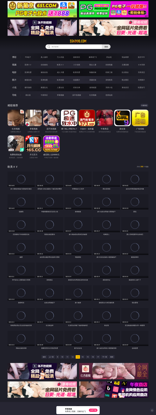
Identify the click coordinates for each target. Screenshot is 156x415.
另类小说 (109, 87)
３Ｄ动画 (76, 64)
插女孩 (28, 95)
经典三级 (109, 72)
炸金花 (109, 57)
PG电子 (28, 57)
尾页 (111, 357)
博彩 (14, 57)
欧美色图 (60, 80)
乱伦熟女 (125, 72)
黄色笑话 (125, 87)
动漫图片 (76, 80)
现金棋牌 (125, 57)
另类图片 (141, 80)
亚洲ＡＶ (28, 64)
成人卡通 (60, 72)
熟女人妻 (92, 64)
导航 (14, 95)
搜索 (106, 47)
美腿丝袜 (92, 80)
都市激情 (28, 87)
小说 (14, 87)
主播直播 (125, 64)
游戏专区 (76, 57)
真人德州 (44, 57)
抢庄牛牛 (141, 57)
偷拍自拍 (44, 72)
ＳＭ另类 (141, 64)
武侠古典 (76, 87)
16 (93, 357)
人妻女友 (60, 87)
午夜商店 (44, 95)
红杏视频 (92, 95)
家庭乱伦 (44, 87)
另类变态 (141, 72)
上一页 (51, 357)
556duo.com (78, 41)
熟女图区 (125, 80)
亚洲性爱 (28, 72)
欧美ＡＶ (60, 64)
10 (62, 357)
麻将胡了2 (93, 57)
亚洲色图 (44, 80)
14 (82, 357)
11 (67, 357)
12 (72, 357)
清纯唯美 (109, 80)
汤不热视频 (76, 95)
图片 (14, 79)
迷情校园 (92, 87)
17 (98, 357)
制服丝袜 (92, 72)
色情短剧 (109, 95)
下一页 (104, 357)
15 (88, 357)
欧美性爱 (76, 72)
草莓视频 (60, 95)
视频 (14, 64)
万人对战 (60, 57)
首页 (44, 357)
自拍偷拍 (44, 64)
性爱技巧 (141, 87)
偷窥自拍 (28, 80)
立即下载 (93, 410)
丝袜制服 (109, 64)
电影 (14, 72)
